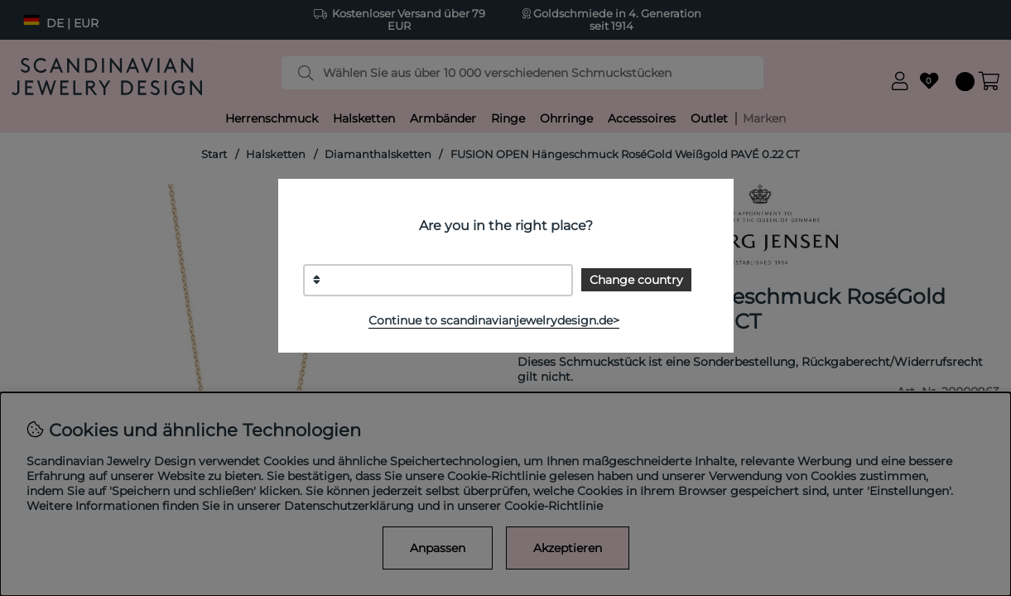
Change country (636, 279)
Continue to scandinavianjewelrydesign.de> (493, 320)
